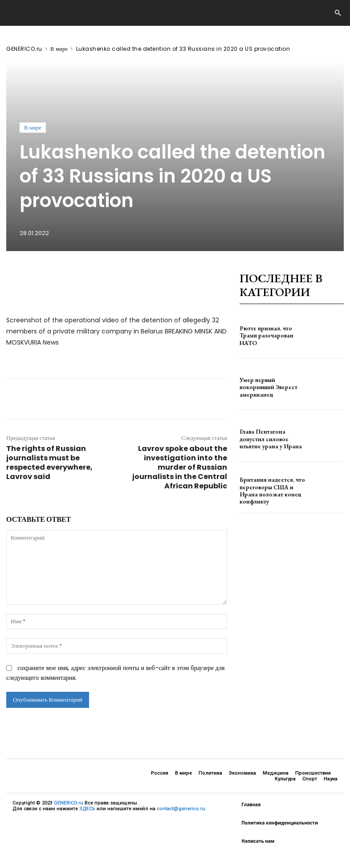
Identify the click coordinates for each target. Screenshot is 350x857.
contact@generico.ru (181, 809)
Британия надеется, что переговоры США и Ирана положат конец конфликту (271, 490)
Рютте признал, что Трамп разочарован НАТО (270, 335)
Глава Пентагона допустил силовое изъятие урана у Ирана (270, 439)
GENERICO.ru (24, 49)
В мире (59, 49)
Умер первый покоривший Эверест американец (270, 387)
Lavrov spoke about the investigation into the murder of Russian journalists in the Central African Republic (179, 467)
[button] (338, 13)
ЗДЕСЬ (87, 809)
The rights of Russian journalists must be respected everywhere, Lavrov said (49, 462)
